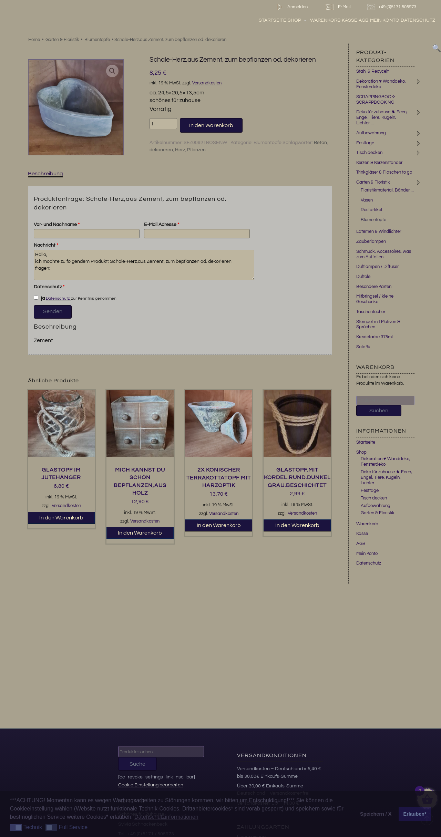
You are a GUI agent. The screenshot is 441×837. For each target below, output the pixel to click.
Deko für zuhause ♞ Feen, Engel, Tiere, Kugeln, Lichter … (386, 477)
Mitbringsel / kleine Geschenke (374, 299)
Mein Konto (384, 20)
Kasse (349, 20)
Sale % (363, 346)
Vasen (367, 200)
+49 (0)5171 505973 (392, 7)
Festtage (365, 143)
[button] (112, 71)
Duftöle (363, 276)
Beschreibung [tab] (45, 173)
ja (39, 298)
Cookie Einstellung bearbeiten (150, 784)
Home (34, 39)
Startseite (272, 20)
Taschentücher (370, 311)
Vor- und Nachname (57, 224)
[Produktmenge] (163, 123)
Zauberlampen (371, 241)
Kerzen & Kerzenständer (379, 162)
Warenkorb (325, 20)
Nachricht (46, 245)
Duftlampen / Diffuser (377, 266)
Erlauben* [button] (415, 814)
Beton (320, 142)
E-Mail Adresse (161, 224)
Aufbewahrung (371, 133)
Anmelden (291, 7)
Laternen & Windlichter (378, 231)
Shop (297, 20)
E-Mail (337, 7)
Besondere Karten (373, 286)
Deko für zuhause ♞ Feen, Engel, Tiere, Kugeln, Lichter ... (382, 117)
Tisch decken (369, 152)
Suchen (378, 410)
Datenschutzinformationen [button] (166, 817)
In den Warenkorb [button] (61, 517)
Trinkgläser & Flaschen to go (384, 172)
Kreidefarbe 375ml (374, 336)
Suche (137, 764)
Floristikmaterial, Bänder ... (387, 190)
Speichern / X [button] (375, 814)
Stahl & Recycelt (372, 71)
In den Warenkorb (211, 125)
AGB (363, 20)
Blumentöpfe (97, 39)
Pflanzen (196, 149)
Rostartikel (371, 209)
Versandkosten (207, 83)
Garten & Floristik (62, 39)
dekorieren (161, 149)
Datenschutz (418, 20)
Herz (180, 149)
